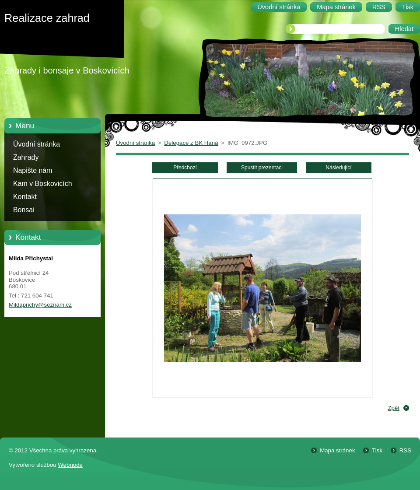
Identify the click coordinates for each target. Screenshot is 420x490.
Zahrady (25, 157)
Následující (338, 167)
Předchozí (185, 167)
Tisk (377, 450)
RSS (405, 450)
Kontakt (25, 196)
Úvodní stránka (36, 144)
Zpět (393, 408)
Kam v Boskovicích (42, 183)
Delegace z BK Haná (191, 143)
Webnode (70, 465)
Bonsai (24, 210)
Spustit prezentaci (262, 167)
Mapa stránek (337, 450)
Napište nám (32, 170)
